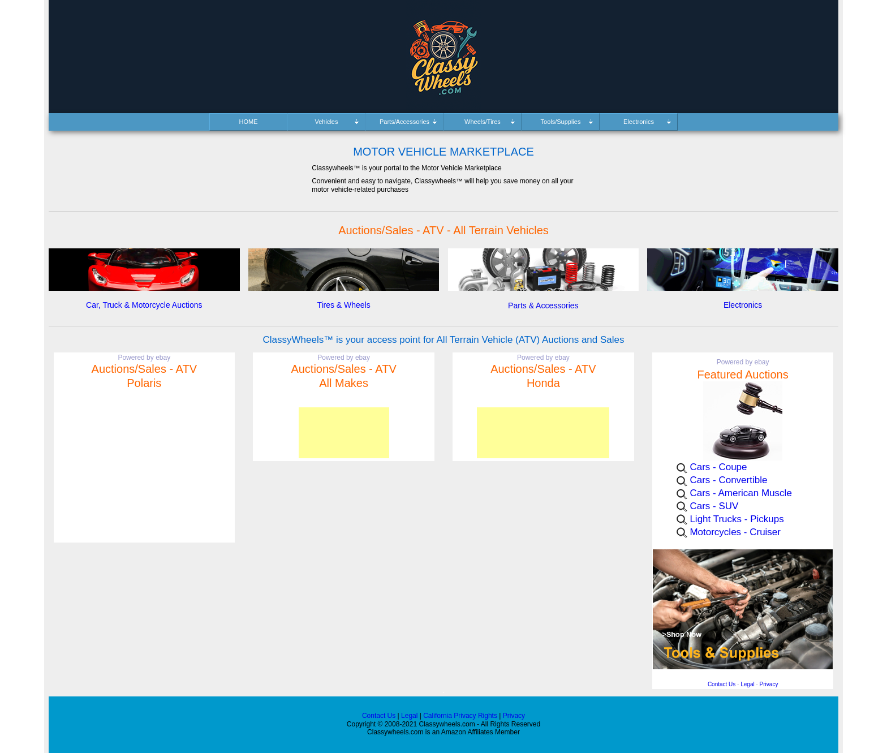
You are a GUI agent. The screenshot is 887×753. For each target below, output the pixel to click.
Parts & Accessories (543, 305)
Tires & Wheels (343, 304)
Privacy (769, 684)
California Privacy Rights (460, 716)
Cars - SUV (714, 506)
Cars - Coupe (718, 467)
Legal (747, 684)
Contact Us (721, 684)
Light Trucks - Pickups (736, 519)
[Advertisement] (344, 432)
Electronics (743, 304)
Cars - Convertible (728, 480)
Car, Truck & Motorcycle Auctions (144, 304)
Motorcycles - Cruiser (735, 532)
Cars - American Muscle (740, 493)
